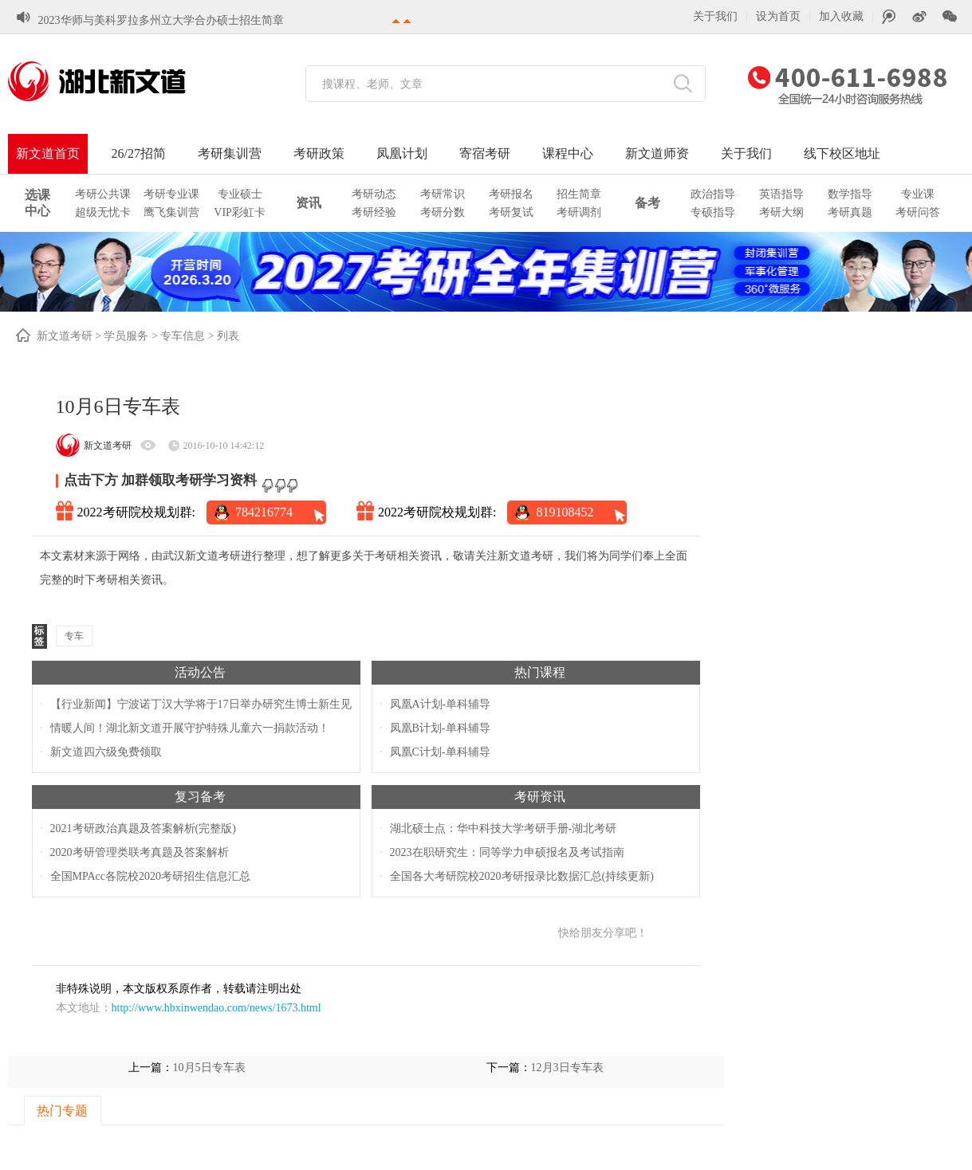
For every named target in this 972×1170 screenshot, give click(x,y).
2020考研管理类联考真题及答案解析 (139, 852)
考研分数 (442, 212)
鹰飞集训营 (171, 212)
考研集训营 (230, 153)
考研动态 (374, 194)
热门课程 (539, 672)
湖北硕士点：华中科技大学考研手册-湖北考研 (503, 828)
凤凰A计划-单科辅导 (440, 704)
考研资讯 (539, 796)
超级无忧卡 (103, 212)
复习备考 (200, 796)
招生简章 (579, 194)
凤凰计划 (401, 153)
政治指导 (713, 194)
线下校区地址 (842, 153)
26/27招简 (139, 153)
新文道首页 (48, 153)
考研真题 (850, 212)
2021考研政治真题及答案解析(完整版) (143, 828)
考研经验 (374, 212)
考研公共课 (103, 194)
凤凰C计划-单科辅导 (440, 752)
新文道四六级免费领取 (106, 752)
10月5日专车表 (209, 1068)
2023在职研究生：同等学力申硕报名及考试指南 (507, 852)
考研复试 (511, 212)
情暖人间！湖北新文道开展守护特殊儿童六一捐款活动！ (189, 728)
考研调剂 (579, 212)
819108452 (564, 512)
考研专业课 (171, 194)
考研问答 (917, 212)
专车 (74, 636)
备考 (647, 203)
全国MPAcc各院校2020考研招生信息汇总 (150, 876)
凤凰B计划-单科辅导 (440, 728)
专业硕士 (240, 194)
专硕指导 (713, 212)
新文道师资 (657, 153)
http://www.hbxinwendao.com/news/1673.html (216, 1008)
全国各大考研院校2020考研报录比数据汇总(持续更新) (522, 876)
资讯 (308, 203)
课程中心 (567, 153)
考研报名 (511, 194)
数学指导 (850, 194)
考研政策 (318, 153)
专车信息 (182, 336)
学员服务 (126, 336)
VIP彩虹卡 (240, 212)
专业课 (918, 194)
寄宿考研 (484, 153)
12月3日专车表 (567, 1068)
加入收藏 (841, 16)
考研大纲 (781, 212)
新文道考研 (64, 336)
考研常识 (442, 194)
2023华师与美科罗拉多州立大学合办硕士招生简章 (161, 18)
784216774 (264, 512)
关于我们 (715, 16)
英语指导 (781, 194)
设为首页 (778, 16)
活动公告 (200, 672)
